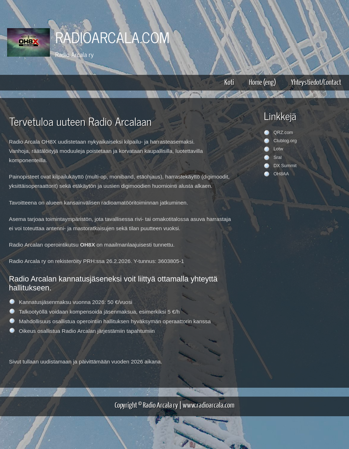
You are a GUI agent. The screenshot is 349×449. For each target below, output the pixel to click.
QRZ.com (283, 132)
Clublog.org (285, 140)
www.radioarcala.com (208, 404)
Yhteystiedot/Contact (316, 81)
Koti (229, 81)
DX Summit (285, 165)
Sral (278, 157)
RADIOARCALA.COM (112, 37)
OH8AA (281, 173)
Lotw (278, 148)
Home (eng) (262, 81)
